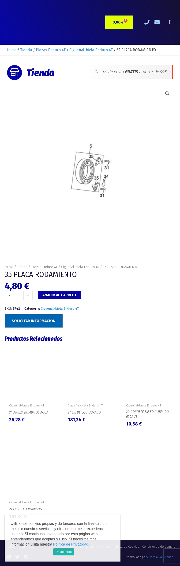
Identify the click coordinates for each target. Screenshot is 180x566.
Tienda (26, 50)
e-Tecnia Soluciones (160, 557)
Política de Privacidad (70, 544)
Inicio (11, 50)
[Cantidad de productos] (19, 295)
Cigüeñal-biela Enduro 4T (91, 50)
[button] (170, 22)
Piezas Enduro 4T (51, 50)
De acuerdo (64, 552)
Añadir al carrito (59, 295)
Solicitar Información (34, 321)
